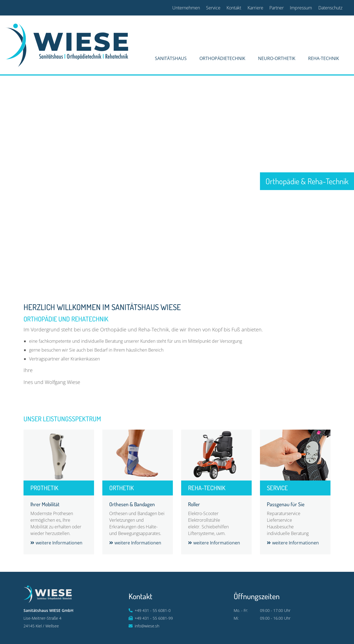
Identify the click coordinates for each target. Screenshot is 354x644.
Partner (276, 8)
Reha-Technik (323, 58)
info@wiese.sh (147, 626)
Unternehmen (186, 8)
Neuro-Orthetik (276, 58)
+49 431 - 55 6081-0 (153, 610)
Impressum (301, 8)
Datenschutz (330, 8)
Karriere (255, 8)
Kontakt (234, 8)
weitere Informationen (59, 543)
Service (213, 8)
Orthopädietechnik (222, 58)
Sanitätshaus (171, 58)
